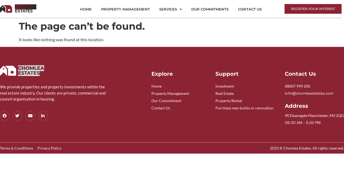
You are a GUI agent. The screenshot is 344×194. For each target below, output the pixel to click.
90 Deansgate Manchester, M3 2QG (314, 115)
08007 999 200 (297, 86)
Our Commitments (210, 9)
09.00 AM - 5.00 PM (303, 122)
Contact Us (250, 9)
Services (170, 9)
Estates (25, 8)
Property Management (125, 9)
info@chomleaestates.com (309, 93)
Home (86, 9)
